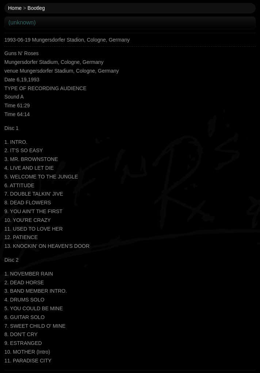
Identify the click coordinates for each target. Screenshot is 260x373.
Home (15, 8)
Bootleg (36, 8)
